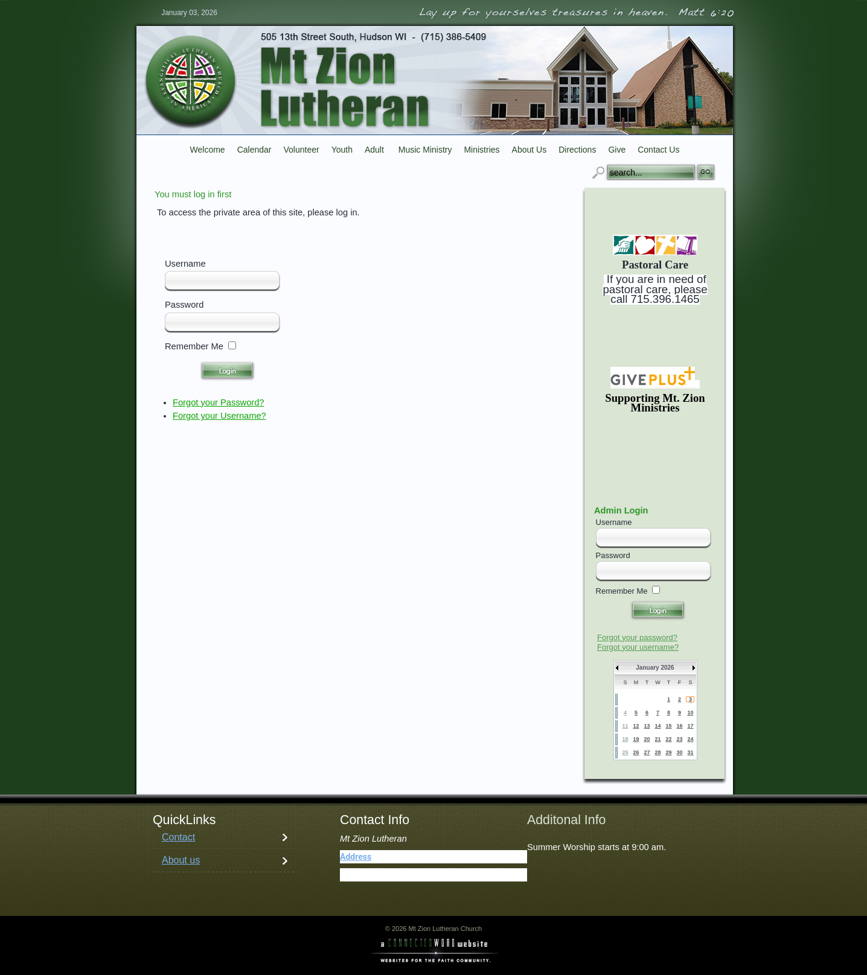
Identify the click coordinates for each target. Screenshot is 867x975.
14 (657, 726)
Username (185, 263)
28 (657, 752)
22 (668, 739)
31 (690, 752)
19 (636, 739)
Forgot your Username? (219, 416)
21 (657, 739)
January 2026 (655, 667)
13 (647, 726)
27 (647, 752)
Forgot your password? (637, 637)
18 (625, 739)
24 (690, 739)
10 (690, 713)
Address (355, 857)
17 (690, 726)
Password (184, 305)
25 (625, 752)
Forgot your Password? (218, 402)
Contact (178, 837)
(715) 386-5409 (398, 875)
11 (625, 726)
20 (647, 739)
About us (181, 860)
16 (679, 726)
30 (679, 752)
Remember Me (194, 346)
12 (636, 726)
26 (636, 752)
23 (679, 739)
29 (668, 752)
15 (668, 726)
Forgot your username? (638, 647)
